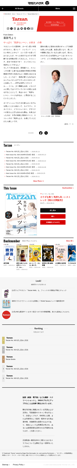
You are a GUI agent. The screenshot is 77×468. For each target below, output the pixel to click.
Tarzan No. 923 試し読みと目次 (23, 165)
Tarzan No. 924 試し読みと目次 (23, 158)
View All (70, 242)
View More (38, 182)
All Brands (12, 8)
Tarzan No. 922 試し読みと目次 (23, 171)
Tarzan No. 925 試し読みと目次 (23, 152)
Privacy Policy (18, 465)
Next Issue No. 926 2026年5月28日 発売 (26, 155)
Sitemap (5, 465)
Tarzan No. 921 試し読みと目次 (23, 177)
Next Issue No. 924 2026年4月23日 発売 (26, 168)
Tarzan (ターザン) (21, 14)
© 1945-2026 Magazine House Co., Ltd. (58, 465)
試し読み (53, 211)
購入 (52, 217)
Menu (65, 8)
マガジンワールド (38, 3)
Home (13, 14)
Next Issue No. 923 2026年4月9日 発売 (25, 174)
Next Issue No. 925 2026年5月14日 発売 (26, 161)
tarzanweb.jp (57, 25)
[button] (72, 257)
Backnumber (68, 189)
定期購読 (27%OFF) (53, 223)
